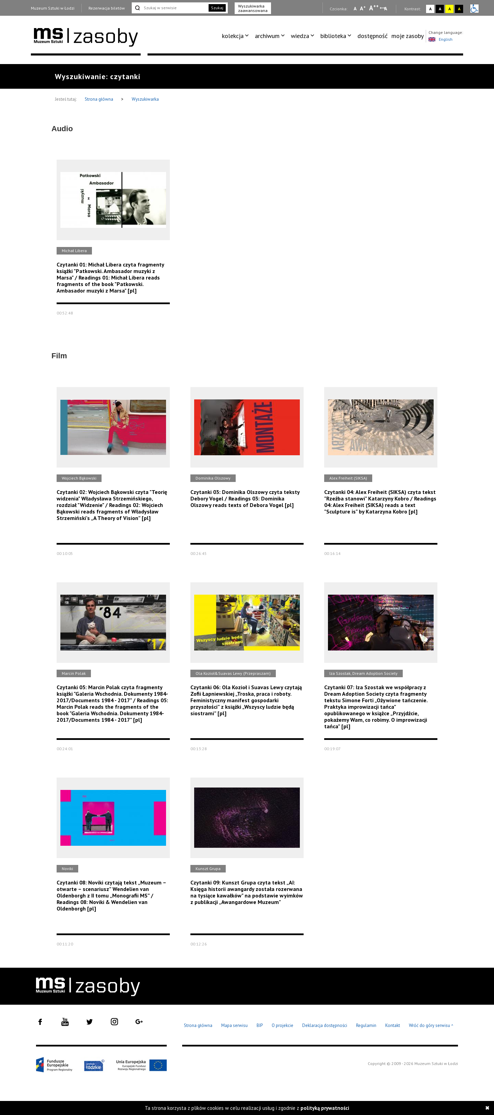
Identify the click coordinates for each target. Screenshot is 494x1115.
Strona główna (99, 99)
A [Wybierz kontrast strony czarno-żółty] (459, 8)
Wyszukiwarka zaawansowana (253, 8)
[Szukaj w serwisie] (169, 7)
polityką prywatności (325, 1108)
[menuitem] (236, 36)
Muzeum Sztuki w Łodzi (52, 8)
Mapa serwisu (234, 1025)
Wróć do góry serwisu (431, 1026)
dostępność (372, 36)
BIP (260, 1025)
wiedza (300, 36)
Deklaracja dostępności (324, 1025)
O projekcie (282, 1025)
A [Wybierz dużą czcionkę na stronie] (374, 8)
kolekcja (233, 36)
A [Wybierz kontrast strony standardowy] (430, 8)
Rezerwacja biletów (107, 8)
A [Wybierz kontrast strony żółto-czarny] (449, 8)
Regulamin (366, 1025)
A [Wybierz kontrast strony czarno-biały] (440, 8)
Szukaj (217, 7)
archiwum (267, 36)
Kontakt (392, 1025)
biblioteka (333, 36)
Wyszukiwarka (145, 99)
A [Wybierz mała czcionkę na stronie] (355, 8)
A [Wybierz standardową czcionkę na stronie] (363, 8)
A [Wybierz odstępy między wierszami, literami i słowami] (386, 8)
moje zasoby (407, 36)
